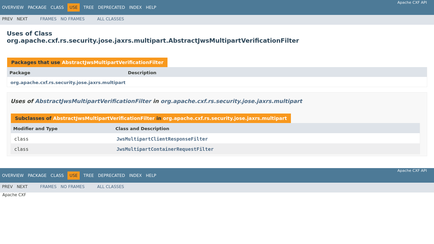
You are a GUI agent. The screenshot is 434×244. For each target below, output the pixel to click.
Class (57, 7)
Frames (48, 19)
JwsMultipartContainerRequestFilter (165, 149)
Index (135, 7)
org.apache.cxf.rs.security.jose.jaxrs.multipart (68, 82)
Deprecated (111, 7)
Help (151, 7)
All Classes (110, 19)
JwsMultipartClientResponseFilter (162, 139)
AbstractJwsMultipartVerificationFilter (112, 62)
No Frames (73, 19)
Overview (13, 7)
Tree (88, 7)
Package (37, 7)
